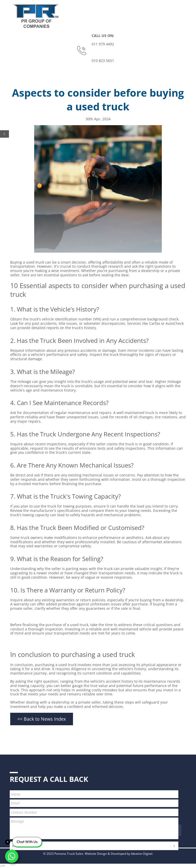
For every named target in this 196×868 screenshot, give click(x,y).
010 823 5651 (103, 60)
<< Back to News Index (41, 719)
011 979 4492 (103, 44)
